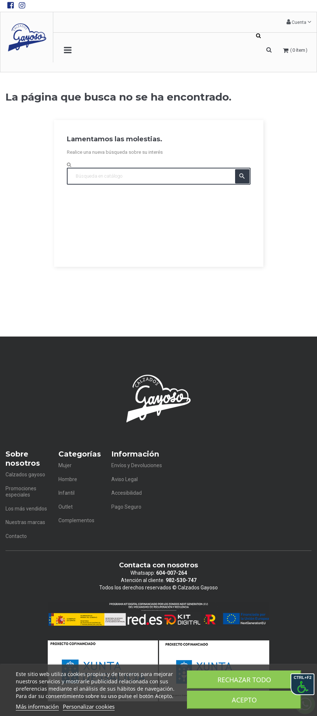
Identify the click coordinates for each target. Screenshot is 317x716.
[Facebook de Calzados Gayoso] (10, 5)
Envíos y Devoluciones (136, 465)
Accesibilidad (126, 493)
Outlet (65, 507)
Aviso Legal (124, 479)
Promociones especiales (21, 492)
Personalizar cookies (89, 706)
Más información (37, 706)
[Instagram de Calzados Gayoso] (22, 5)
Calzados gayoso (25, 474)
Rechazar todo (244, 679)
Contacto (16, 536)
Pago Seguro (126, 507)
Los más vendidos (26, 509)
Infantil (66, 493)
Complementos (76, 520)
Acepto (244, 699)
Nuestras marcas (25, 522)
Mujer (65, 465)
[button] (299, 22)
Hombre (67, 479)
